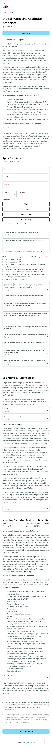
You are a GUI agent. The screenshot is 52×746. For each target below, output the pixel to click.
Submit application (26, 731)
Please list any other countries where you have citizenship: (24, 240)
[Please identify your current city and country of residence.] (26, 298)
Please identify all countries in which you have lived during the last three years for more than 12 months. (25, 304)
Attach (26, 204)
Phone (22, 192)
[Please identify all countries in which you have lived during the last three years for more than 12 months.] (26, 308)
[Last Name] (26, 179)
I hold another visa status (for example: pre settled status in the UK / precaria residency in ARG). (26, 275)
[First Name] (26, 172)
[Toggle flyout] (14, 194)
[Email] (26, 187)
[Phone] (34, 195)
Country (7, 192)
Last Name (8, 177)
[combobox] (4, 195)
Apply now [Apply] (26, 33)
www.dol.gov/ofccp (24, 572)
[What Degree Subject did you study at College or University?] (26, 345)
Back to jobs (7, 12)
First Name (8, 169)
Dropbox (26, 209)
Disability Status (9, 676)
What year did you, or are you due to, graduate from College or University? (24, 361)
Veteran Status (9, 507)
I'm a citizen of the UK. (13, 262)
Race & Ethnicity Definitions (12, 424)
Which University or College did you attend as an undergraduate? (26, 334)
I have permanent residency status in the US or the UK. (24, 269)
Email (6, 185)
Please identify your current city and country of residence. (24, 295)
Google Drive (26, 214)
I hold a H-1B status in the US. (15, 279)
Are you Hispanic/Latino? (12, 417)
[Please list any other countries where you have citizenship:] (26, 246)
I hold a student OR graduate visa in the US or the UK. (24, 272)
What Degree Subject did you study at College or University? (24, 342)
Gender (6, 409)
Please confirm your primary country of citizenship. (21, 232)
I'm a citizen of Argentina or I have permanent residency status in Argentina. (25, 265)
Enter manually (26, 220)
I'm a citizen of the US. (13, 259)
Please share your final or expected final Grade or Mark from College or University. (24, 351)
